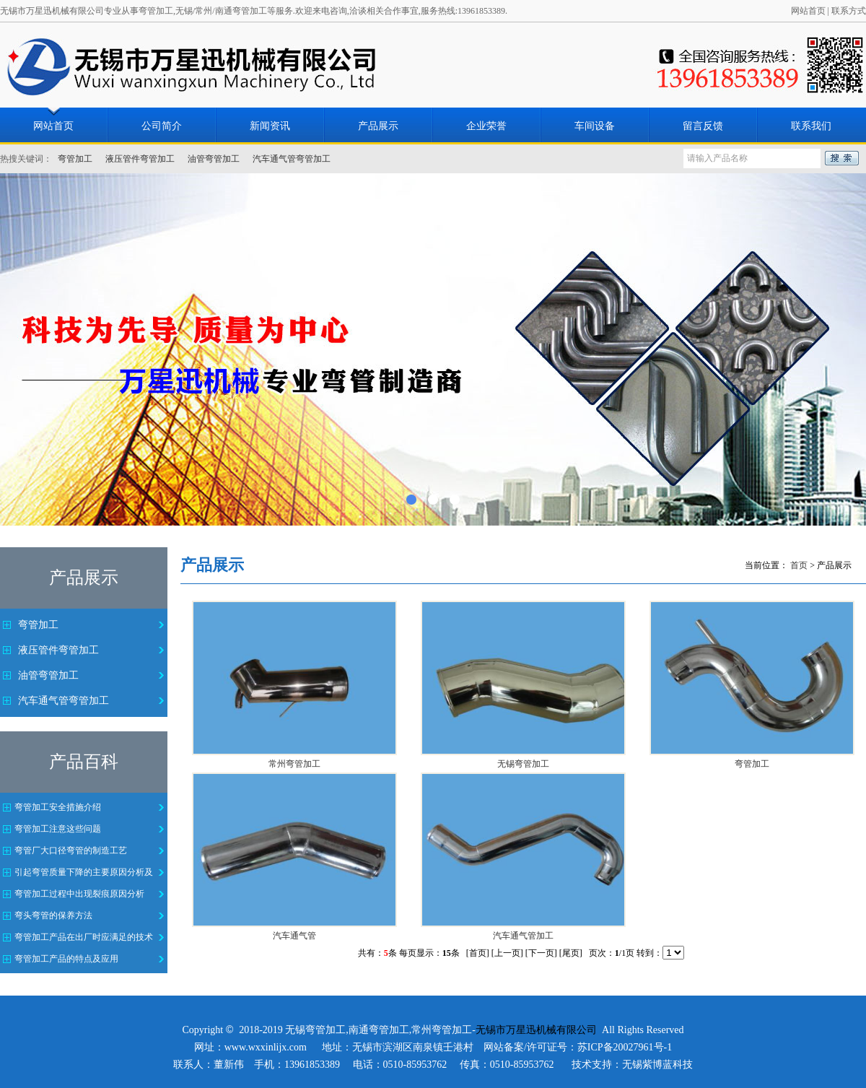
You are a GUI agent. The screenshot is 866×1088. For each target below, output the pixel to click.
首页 (799, 565)
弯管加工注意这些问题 (57, 829)
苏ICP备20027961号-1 (624, 1047)
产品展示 (378, 126)
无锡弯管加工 (523, 764)
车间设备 (594, 126)
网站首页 (808, 11)
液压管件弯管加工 (140, 159)
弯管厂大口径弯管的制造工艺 (70, 850)
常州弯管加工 (294, 764)
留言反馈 (703, 126)
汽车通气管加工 (523, 936)
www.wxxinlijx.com (265, 1047)
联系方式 (848, 11)
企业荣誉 (486, 126)
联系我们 (811, 126)
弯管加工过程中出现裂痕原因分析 (79, 894)
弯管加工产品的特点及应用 (66, 959)
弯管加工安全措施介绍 (57, 807)
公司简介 (161, 126)
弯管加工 (75, 159)
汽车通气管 (294, 936)
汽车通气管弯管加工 (292, 159)
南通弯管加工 (379, 1029)
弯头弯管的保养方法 (53, 915)
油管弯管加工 (214, 159)
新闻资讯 (270, 126)
